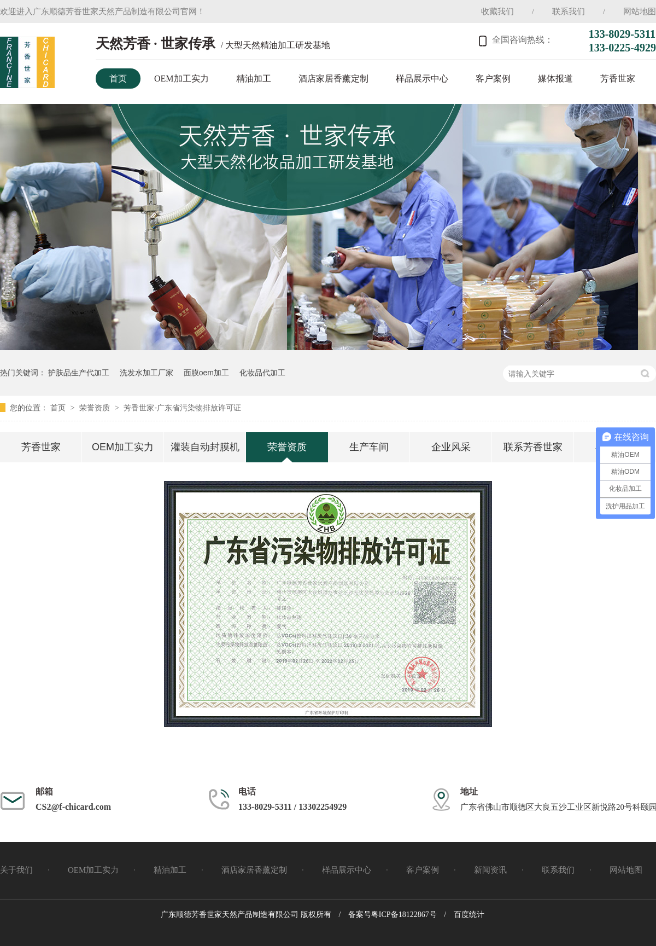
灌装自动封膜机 (205, 447)
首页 (118, 78)
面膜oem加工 (206, 372)
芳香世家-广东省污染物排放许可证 (182, 407)
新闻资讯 (490, 870)
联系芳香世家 (533, 447)
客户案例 (493, 78)
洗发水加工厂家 (146, 372)
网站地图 (639, 11)
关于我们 (16, 870)
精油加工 (253, 78)
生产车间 (369, 447)
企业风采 (451, 447)
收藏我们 (497, 11)
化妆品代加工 (262, 372)
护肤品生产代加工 (78, 372)
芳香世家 (617, 78)
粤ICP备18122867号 (404, 914)
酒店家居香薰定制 (333, 78)
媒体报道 (555, 78)
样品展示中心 (422, 78)
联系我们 (568, 11)
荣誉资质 (95, 407)
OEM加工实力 (181, 78)
